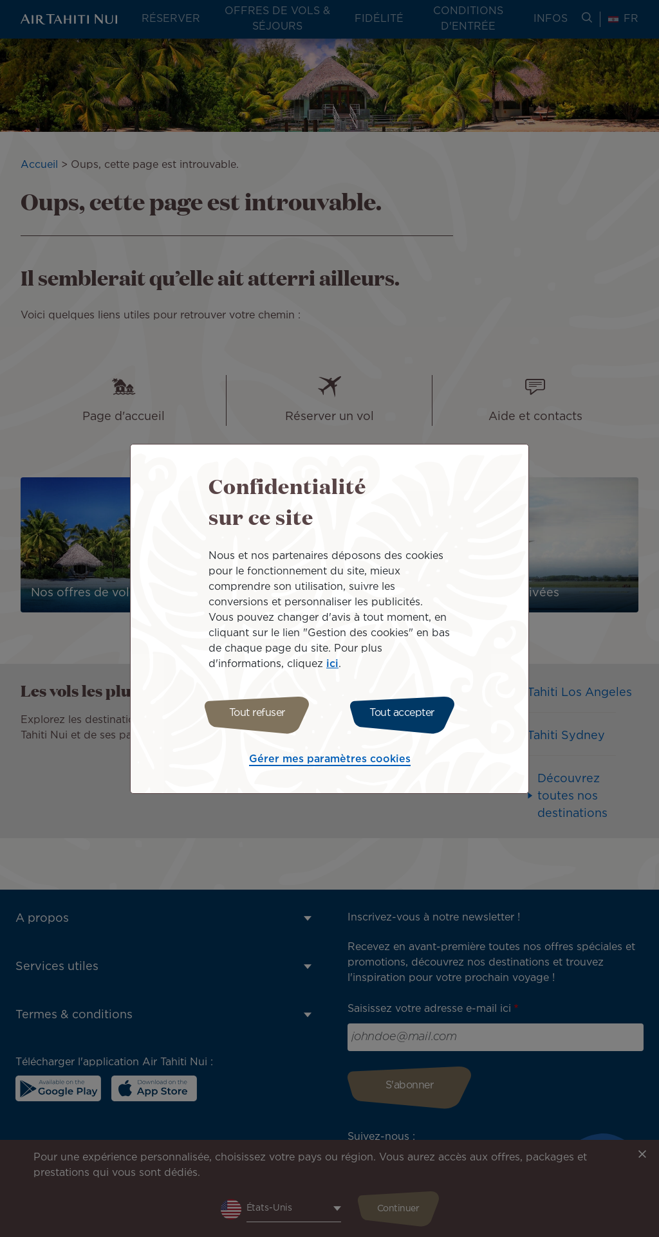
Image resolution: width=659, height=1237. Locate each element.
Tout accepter (405, 713)
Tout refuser (254, 713)
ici (332, 662)
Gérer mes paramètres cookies (330, 761)
